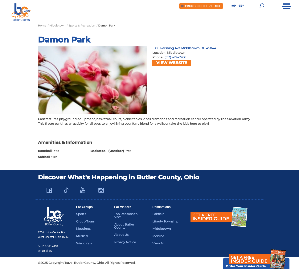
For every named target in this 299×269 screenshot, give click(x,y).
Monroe (158, 236)
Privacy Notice (125, 242)
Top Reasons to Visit (125, 215)
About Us (121, 235)
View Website (171, 62)
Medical (82, 236)
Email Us (47, 250)
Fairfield (158, 214)
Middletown (161, 228)
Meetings (83, 228)
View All (158, 243)
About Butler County (124, 226)
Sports (81, 214)
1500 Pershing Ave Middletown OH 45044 (184, 48)
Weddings (84, 243)
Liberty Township (165, 221)
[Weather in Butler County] (234, 6)
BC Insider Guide (201, 6)
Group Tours (85, 221)
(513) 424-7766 (175, 57)
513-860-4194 (50, 246)
